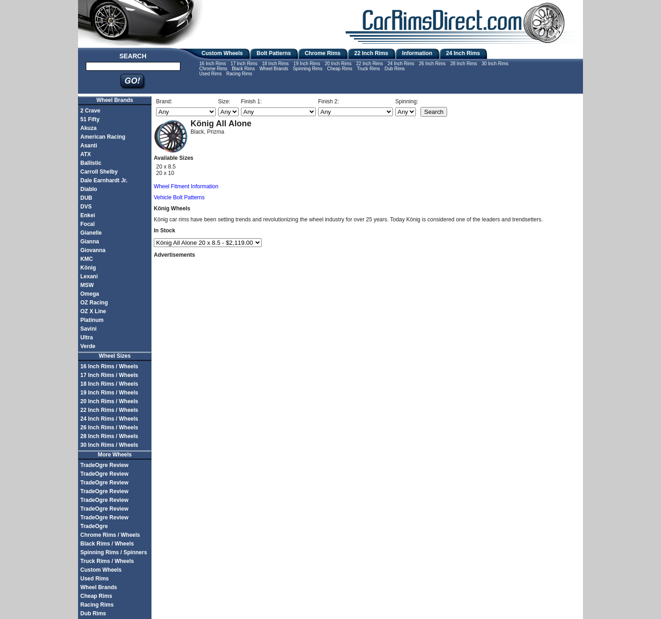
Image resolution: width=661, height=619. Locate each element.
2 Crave (90, 110)
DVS (86, 206)
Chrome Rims (323, 53)
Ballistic (90, 163)
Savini (88, 329)
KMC (86, 259)
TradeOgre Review (104, 465)
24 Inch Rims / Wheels (109, 419)
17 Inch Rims (243, 63)
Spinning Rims (307, 68)
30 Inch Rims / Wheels (109, 445)
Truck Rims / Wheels (107, 561)
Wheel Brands (273, 68)
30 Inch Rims (495, 63)
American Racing (102, 137)
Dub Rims (395, 68)
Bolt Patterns (274, 53)
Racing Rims (239, 73)
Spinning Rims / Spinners (113, 552)
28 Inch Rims (463, 63)
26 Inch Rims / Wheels (109, 427)
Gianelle (91, 233)
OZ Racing (94, 302)
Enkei (87, 215)
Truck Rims (368, 68)
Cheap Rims (339, 68)
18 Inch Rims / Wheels (109, 384)
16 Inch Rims (212, 63)
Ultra (86, 337)
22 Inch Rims (371, 53)
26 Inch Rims (432, 63)
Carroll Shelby (99, 172)
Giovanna (93, 250)
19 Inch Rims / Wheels (109, 392)
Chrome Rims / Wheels (110, 535)
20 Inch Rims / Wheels (109, 401)
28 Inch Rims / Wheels (109, 436)
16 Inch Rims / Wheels (109, 366)
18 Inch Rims (275, 63)
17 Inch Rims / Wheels (109, 375)
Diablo (88, 189)
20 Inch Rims (338, 63)
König (88, 267)
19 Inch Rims (306, 63)
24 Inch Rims (463, 53)
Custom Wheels (222, 53)
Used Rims (210, 73)
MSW (87, 285)
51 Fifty (90, 119)
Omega (89, 294)
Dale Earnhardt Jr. (104, 180)
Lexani (89, 276)
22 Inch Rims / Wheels (109, 410)
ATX (85, 154)
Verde (87, 346)
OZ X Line (93, 311)
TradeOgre (94, 526)
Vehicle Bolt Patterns (179, 197)
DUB (86, 198)
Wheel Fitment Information (186, 186)
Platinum (92, 320)
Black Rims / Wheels (107, 543)
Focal (87, 224)
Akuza (88, 128)
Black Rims (243, 68)
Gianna (89, 241)
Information (417, 53)
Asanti (88, 145)
